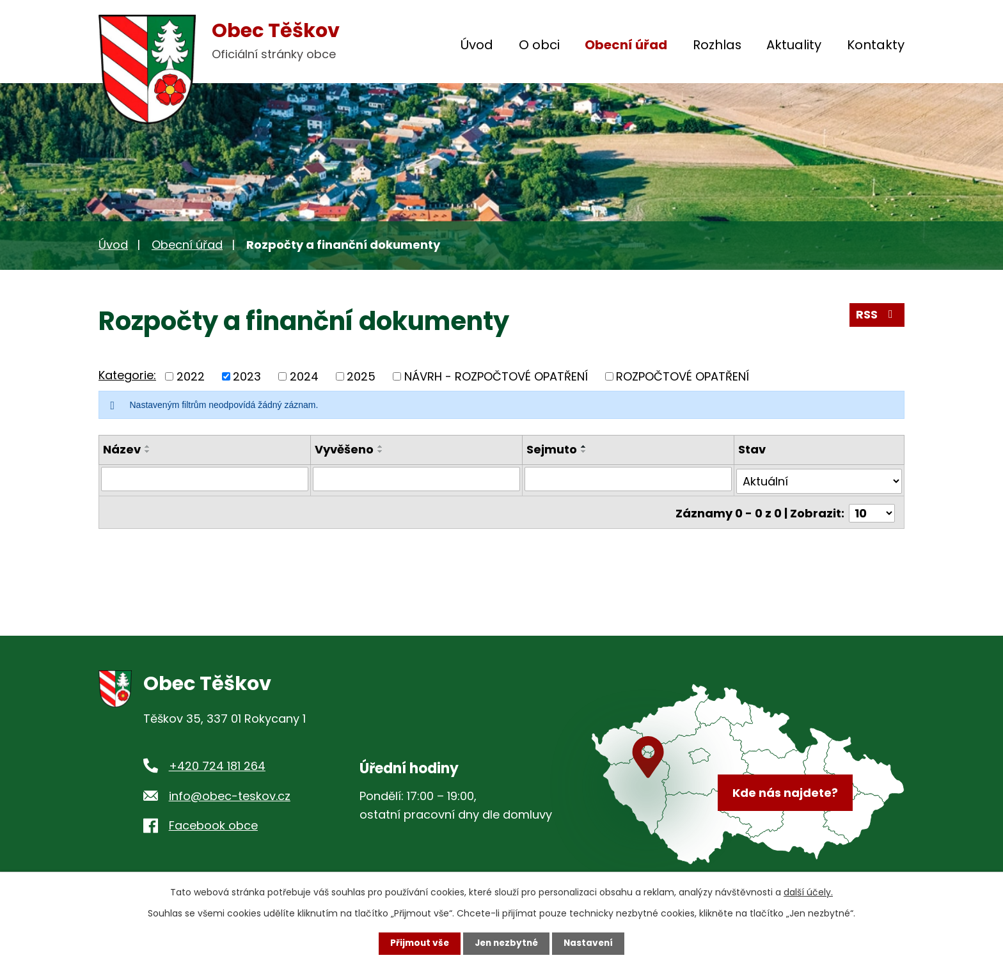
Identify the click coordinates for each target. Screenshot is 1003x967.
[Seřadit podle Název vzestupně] (148, 446)
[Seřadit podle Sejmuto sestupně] (584, 451)
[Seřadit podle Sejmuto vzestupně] (584, 446)
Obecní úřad (626, 45)
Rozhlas (717, 45)
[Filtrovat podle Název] (204, 479)
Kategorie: (127, 375)
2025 (361, 376)
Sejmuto (551, 449)
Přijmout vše (416, 943)
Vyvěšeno (344, 449)
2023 (247, 376)
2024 (304, 376)
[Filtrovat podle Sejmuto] (628, 479)
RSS (877, 316)
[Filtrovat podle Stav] (819, 479)
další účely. (808, 892)
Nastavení (591, 943)
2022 (191, 376)
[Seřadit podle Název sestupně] (148, 451)
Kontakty (875, 45)
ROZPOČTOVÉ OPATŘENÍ (682, 376)
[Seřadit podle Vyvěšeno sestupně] (381, 451)
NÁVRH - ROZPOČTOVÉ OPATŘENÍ (496, 376)
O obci (539, 45)
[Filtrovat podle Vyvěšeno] (416, 479)
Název (122, 449)
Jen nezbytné (506, 943)
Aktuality (793, 45)
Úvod (477, 45)
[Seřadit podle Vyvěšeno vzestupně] (381, 446)
